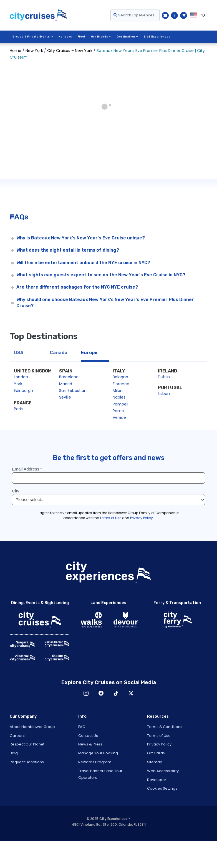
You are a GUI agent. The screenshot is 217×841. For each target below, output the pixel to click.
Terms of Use (159, 735)
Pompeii (120, 404)
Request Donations (27, 762)
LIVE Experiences (157, 36)
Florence (121, 384)
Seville (65, 397)
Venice (119, 417)
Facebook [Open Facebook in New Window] (101, 693)
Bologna (120, 377)
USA (18, 352)
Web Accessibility (163, 771)
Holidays (65, 36)
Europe (89, 352)
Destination (127, 36)
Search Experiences (134, 15)
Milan (118, 390)
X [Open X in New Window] (130, 693)
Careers (17, 735)
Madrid (65, 384)
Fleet (81, 36)
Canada (58, 352)
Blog (14, 753)
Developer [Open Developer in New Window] (156, 779)
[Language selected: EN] (198, 15)
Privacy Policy (159, 744)
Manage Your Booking (98, 753)
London (21, 377)
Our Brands (101, 36)
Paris (18, 409)
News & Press (90, 744)
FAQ (81, 726)
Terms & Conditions (164, 726)
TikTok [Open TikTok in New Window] (115, 693)
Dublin (164, 377)
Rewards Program (94, 762)
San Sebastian (73, 390)
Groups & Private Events (32, 36)
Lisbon (164, 393)
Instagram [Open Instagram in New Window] (86, 693)
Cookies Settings (162, 788)
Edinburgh (23, 390)
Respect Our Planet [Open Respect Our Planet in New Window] (27, 744)
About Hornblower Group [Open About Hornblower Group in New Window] (32, 726)
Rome (118, 411)
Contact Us (88, 735)
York (18, 384)
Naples (119, 397)
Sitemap (154, 762)
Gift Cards (156, 753)
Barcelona (69, 377)
